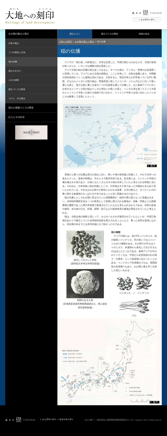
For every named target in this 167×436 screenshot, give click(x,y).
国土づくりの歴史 (109, 34)
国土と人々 (75, 34)
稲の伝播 (12, 61)
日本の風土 (13, 43)
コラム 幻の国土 (16, 98)
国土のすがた (14, 71)
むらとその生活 (16, 117)
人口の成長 (13, 80)
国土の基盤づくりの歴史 (21, 107)
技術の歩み (144, 34)
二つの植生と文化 (16, 52)
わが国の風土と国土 (18, 34)
